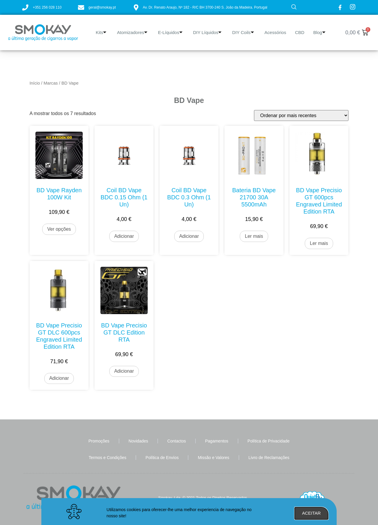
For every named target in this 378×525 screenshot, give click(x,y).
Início (35, 83)
